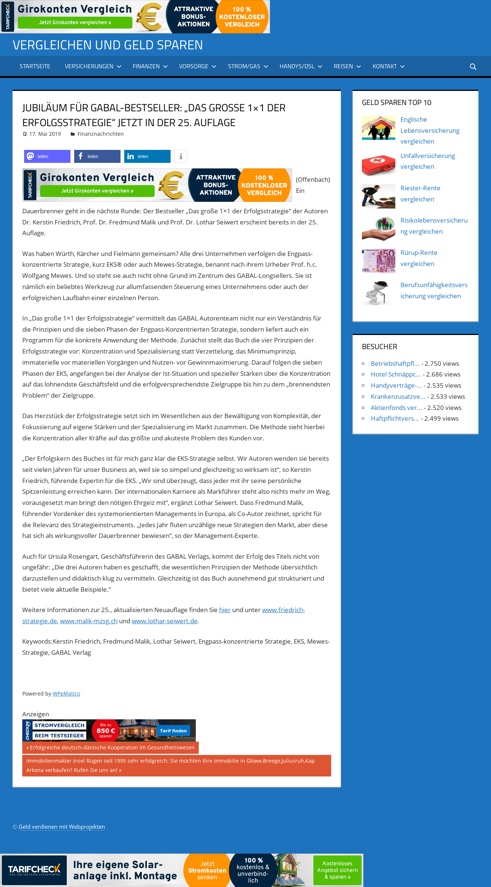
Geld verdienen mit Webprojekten (62, 826)
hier (225, 609)
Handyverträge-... (396, 385)
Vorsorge (198, 66)
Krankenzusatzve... (398, 396)
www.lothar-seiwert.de (165, 621)
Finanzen (150, 66)
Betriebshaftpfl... (395, 363)
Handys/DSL (301, 66)
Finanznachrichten (101, 133)
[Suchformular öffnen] (473, 66)
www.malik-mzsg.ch (89, 621)
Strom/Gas (248, 66)
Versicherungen (93, 66)
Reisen (347, 66)
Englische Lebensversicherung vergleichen (430, 130)
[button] (47, 156)
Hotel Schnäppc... (396, 374)
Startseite (35, 66)
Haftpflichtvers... (395, 418)
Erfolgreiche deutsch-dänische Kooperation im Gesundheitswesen (112, 748)
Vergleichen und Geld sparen (109, 44)
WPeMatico (66, 693)
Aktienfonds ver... (396, 407)
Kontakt (389, 66)
